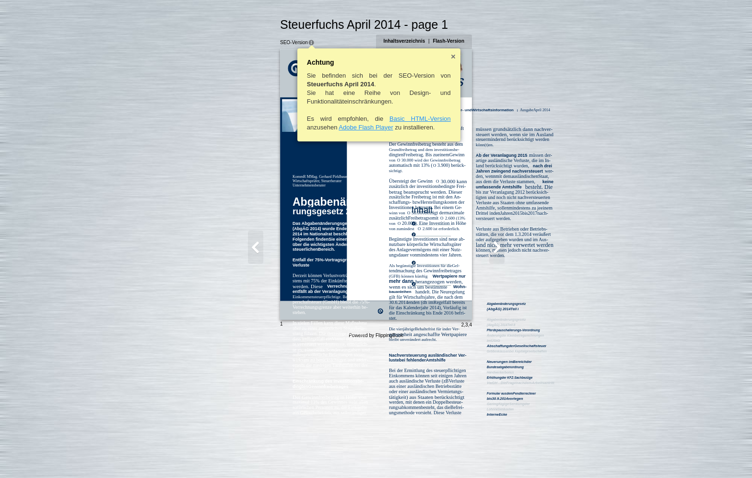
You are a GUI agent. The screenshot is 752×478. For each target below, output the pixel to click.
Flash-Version (495, 41)
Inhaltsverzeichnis (451, 41)
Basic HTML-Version (373, 118)
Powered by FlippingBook (376, 467)
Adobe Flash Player (319, 127)
